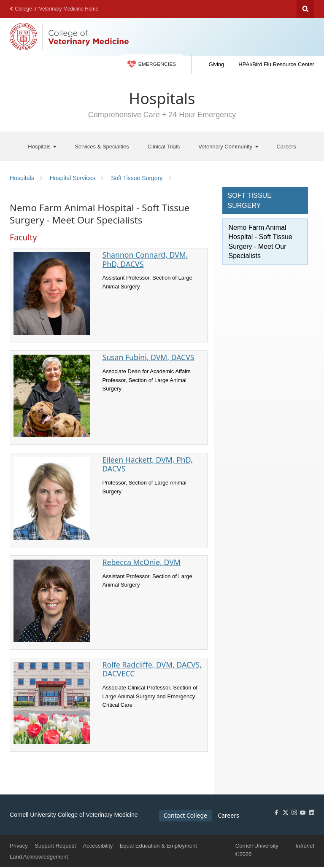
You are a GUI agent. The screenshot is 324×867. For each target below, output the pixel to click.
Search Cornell (305, 9)
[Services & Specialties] (102, 146)
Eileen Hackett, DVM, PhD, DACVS (148, 464)
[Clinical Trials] (164, 146)
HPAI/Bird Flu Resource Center (276, 64)
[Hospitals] (42, 146)
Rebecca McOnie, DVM (142, 562)
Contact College (185, 815)
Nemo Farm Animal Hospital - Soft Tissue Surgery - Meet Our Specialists (260, 241)
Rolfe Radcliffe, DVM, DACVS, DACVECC (152, 669)
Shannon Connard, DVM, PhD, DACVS (145, 259)
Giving (216, 64)
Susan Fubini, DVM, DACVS (148, 357)
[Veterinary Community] (228, 146)
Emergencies (151, 64)
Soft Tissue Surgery (250, 200)
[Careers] (286, 146)
